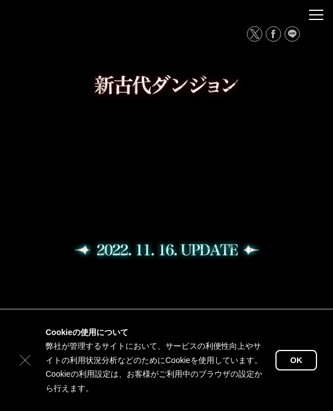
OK (296, 360)
